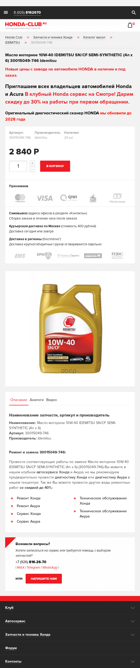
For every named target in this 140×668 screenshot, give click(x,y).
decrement (32, 169)
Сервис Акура (28, 521)
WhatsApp (50, 567)
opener (133, 608)
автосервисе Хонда (52, 472)
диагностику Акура (111, 477)
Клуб (9, 608)
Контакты (13, 661)
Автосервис (15, 621)
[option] (70, 329)
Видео (51, 400)
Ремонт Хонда (28, 498)
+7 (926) (31, 562)
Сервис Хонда (29, 514)
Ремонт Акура (28, 506)
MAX (20, 567)
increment (32, 163)
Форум (11, 648)
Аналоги (37, 400)
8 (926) (27, 13)
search (133, 12)
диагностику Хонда (71, 477)
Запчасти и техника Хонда (27, 634)
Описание (18, 400)
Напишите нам (44, 579)
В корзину (55, 166)
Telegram (34, 567)
